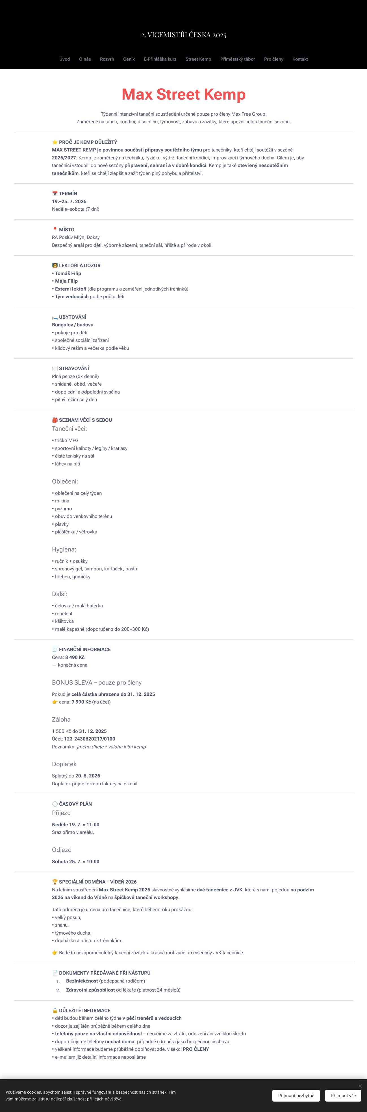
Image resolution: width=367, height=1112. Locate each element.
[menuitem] (69, 59)
